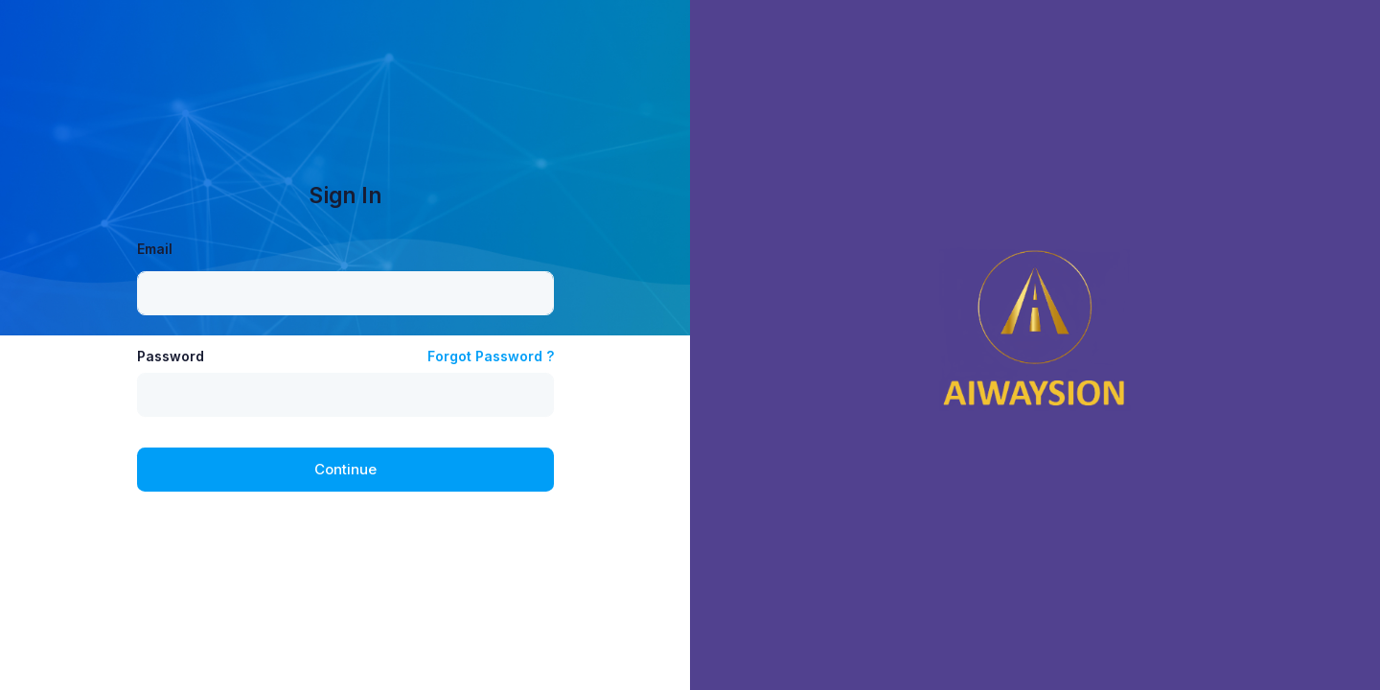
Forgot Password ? (490, 356)
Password (170, 356)
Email (154, 249)
